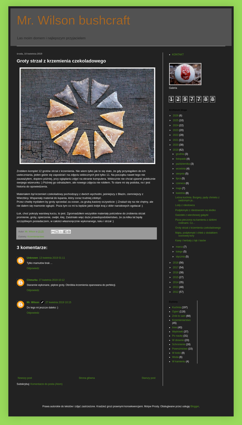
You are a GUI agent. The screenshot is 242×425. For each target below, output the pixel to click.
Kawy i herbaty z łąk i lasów (190, 240)
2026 (176, 115)
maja (179, 188)
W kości (176, 352)
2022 (176, 135)
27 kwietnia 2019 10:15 (58, 302)
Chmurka (32, 280)
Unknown (32, 257)
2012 (176, 291)
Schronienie (178, 344)
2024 (176, 125)
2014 (176, 282)
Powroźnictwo (180, 348)
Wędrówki (177, 331)
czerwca (181, 183)
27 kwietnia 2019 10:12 (51, 280)
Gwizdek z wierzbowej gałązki (191, 215)
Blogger (194, 406)
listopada (181, 158)
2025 (176, 120)
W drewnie (178, 340)
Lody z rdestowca (185, 205)
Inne (174, 327)
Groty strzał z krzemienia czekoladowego (198, 227)
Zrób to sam (178, 315)
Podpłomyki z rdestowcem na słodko (195, 210)
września (181, 168)
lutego (179, 251)
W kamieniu (178, 361)
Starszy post (148, 378)
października (183, 163)
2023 (176, 130)
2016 (176, 272)
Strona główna (87, 378)
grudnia (180, 154)
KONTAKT (178, 54)
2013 (176, 287)
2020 (176, 144)
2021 (176, 140)
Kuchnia (176, 307)
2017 (176, 267)
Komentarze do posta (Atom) (46, 384)
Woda (175, 357)
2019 (176, 149)
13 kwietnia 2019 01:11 (52, 257)
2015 (176, 277)
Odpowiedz (33, 268)
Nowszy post (25, 378)
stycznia (181, 256)
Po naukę (177, 335)
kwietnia (181, 193)
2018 (176, 262)
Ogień (175, 311)
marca (180, 246)
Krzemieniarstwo (36, 236)
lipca (179, 178)
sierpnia (180, 173)
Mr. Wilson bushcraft (73, 20)
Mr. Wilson (33, 302)
